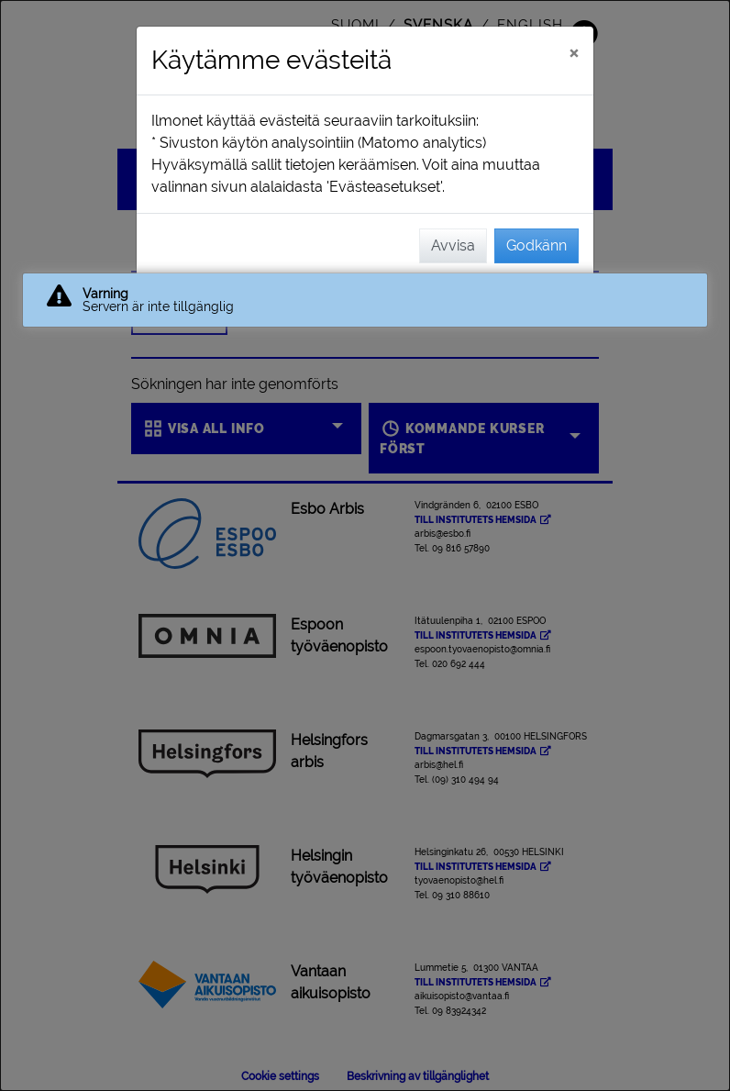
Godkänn (536, 245)
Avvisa (453, 245)
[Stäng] (573, 52)
